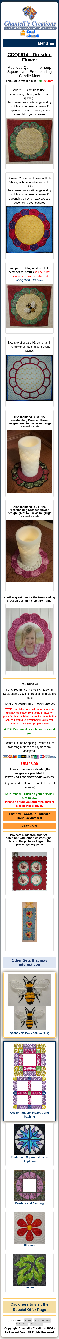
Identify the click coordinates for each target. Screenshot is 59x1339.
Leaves (29, 1287)
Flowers (29, 1245)
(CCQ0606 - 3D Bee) (29, 280)
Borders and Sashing (29, 1203)
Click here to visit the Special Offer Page (29, 1307)
